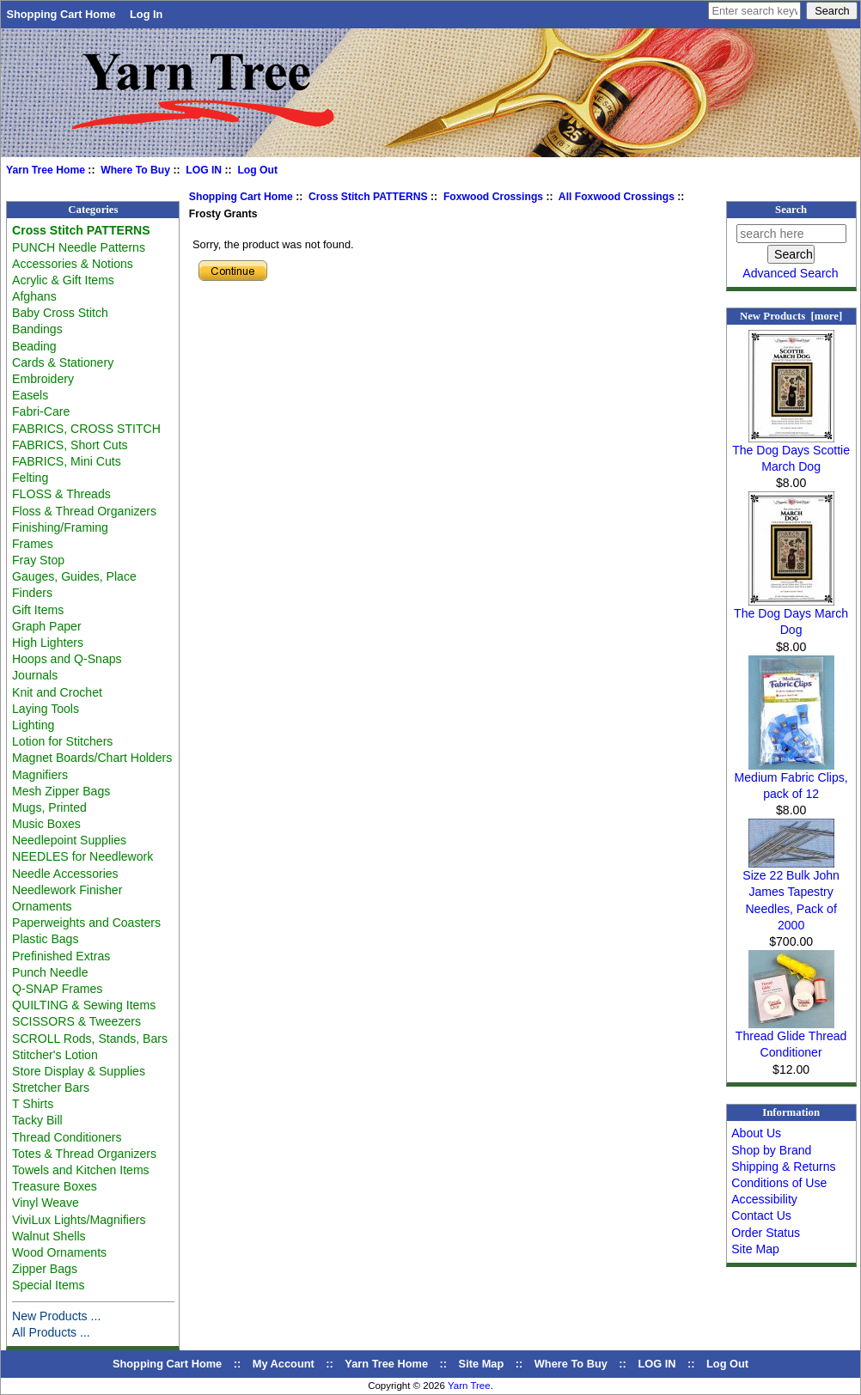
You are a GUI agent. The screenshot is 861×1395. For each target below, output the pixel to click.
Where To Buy (135, 170)
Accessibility (764, 1199)
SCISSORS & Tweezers (76, 1021)
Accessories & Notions (72, 264)
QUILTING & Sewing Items (84, 1005)
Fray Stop (38, 560)
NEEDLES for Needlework (82, 856)
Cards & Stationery (62, 362)
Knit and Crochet (57, 692)
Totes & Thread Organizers (84, 1153)
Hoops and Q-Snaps (67, 659)
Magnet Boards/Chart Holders (92, 758)
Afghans (34, 296)
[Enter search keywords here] (754, 11)
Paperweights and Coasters (86, 922)
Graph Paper (47, 626)
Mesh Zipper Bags (61, 791)
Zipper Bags (44, 1269)
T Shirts (32, 1104)
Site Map (755, 1249)
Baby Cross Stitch (60, 313)
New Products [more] (791, 316)
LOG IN (204, 170)
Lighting (33, 725)
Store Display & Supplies (78, 1071)
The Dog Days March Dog (791, 615)
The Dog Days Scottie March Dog (791, 452)
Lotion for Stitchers (62, 741)
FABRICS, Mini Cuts (66, 461)
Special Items (48, 1285)
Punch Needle (50, 972)
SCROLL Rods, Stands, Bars (90, 1038)
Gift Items (38, 610)
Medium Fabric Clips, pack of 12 (791, 779)
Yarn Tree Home (45, 170)
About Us (756, 1133)
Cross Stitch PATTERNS (368, 197)
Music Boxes (46, 824)
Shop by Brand (771, 1150)
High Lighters (47, 642)
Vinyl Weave (45, 1202)
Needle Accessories (65, 873)
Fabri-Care (41, 411)
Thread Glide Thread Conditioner (791, 1038)
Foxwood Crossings (493, 197)
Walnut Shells (49, 1236)
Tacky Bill (37, 1120)
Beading (34, 346)
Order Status (765, 1233)
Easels (30, 395)
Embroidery (43, 379)
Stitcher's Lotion (55, 1055)
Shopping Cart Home (60, 14)
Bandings (37, 329)
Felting (30, 477)
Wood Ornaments (59, 1252)
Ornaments (42, 906)
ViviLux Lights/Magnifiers (78, 1220)
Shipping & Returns (783, 1166)
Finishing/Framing (60, 527)
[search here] (791, 233)
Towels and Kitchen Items (81, 1170)
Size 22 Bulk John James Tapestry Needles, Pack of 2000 (791, 894)
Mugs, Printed (49, 807)
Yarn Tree (469, 1385)
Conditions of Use (779, 1183)
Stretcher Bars (50, 1087)
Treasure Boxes (54, 1186)
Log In (146, 14)
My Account (283, 1363)
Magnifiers (40, 775)
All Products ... (51, 1332)
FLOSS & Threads (61, 494)
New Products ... (56, 1316)
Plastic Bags (45, 939)
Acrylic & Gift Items (63, 280)
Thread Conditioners (67, 1137)
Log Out (257, 170)
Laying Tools (45, 709)
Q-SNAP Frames (57, 989)
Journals (35, 675)
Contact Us (761, 1215)
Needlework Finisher (67, 890)
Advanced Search (790, 273)
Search (791, 210)
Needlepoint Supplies (69, 840)
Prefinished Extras (61, 956)
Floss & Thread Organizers (84, 511)
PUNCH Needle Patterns (78, 247)
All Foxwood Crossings (617, 197)
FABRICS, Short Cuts (70, 445)
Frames (32, 544)
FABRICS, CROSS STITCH (86, 429)
